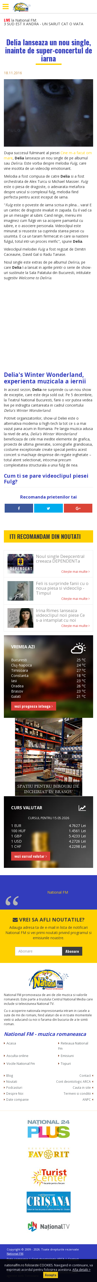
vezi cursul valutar (30, 856)
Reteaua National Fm (73, 1046)
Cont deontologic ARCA (73, 1081)
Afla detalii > (81, 1269)
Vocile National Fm (20, 1063)
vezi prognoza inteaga (33, 706)
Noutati (11, 1081)
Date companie (17, 1099)
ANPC (87, 1099)
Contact (85, 1075)
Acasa (11, 1043)
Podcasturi (14, 1087)
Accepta (50, 1275)
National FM (57, 892)
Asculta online (17, 1055)
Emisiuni (67, 1055)
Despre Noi (14, 1093)
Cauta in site (82, 1087)
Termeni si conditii (77, 1093)
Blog (9, 1075)
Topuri (66, 1063)
